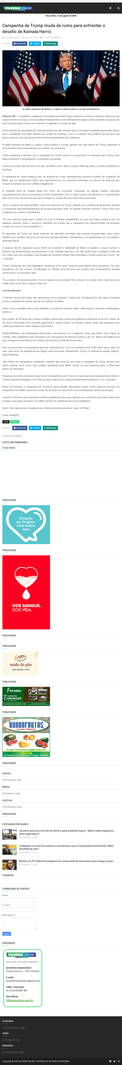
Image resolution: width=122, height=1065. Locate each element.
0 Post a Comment (52, 38)
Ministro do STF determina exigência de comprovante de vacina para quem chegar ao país (66, 861)
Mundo (15, 422)
